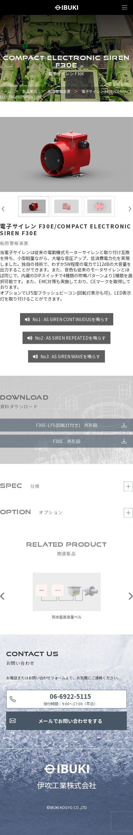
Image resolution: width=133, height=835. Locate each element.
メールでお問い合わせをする (70, 721)
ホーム (5, 91)
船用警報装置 (59, 91)
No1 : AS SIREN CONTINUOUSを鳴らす (70, 321)
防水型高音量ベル (66, 618)
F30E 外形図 (66, 442)
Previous (2, 597)
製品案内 (29, 91)
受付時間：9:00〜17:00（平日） (71, 699)
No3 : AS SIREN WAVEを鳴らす (70, 358)
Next (130, 597)
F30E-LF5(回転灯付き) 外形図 (66, 426)
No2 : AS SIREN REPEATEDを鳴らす (70, 339)
